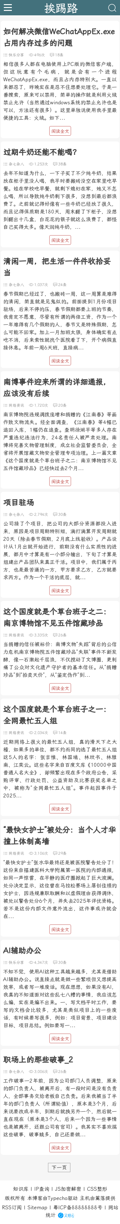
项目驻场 (18, 502)
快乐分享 (16, 55)
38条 (62, 164)
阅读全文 (60, 131)
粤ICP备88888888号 (77, 1207)
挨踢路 (61, 7)
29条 (62, 853)
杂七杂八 (16, 164)
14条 (62, 733)
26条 (62, 635)
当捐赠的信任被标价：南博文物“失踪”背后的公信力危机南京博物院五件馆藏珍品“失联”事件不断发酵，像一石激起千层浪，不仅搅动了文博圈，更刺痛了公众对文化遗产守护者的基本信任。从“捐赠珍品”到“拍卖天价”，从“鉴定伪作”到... (60, 659)
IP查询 (41, 1189)
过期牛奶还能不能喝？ (41, 152)
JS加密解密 (68, 1189)
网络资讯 (16, 405)
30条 (62, 514)
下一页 (59, 1167)
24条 (62, 285)
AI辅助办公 (22, 950)
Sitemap (37, 1207)
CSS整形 (97, 1189)
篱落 (100, 1198)
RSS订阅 (12, 1207)
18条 (59, 55)
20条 (62, 405)
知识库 (20, 1189)
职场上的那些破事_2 (38, 1059)
